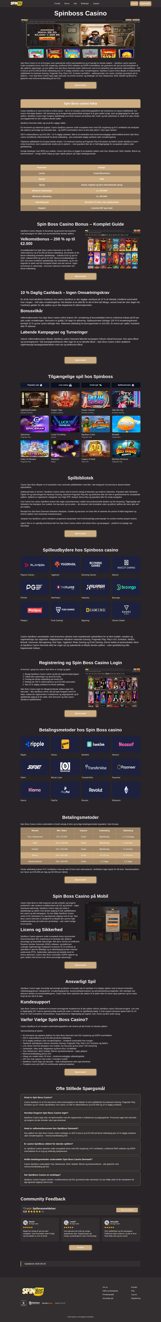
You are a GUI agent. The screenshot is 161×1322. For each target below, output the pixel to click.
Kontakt (134, 1287)
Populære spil (35, 385)
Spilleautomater (126, 385)
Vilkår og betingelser (110, 1291)
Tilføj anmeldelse (127, 1210)
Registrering (135, 1298)
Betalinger (85, 3)
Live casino (65, 385)
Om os (105, 1287)
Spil (75, 3)
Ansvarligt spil (108, 1298)
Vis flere (80, 1247)
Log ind (134, 3)
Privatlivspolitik (108, 1294)
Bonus (67, 3)
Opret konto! (80, 85)
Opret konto (145, 3)
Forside (57, 3)
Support (96, 3)
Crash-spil (96, 385)
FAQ (133, 1291)
